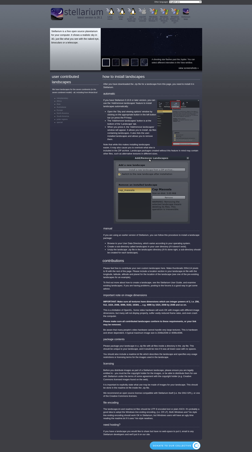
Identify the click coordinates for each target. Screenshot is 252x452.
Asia (59, 104)
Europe (60, 110)
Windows (153, 19)
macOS (142, 19)
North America (63, 113)
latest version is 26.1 (89, 17)
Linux (110, 18)
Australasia (61, 107)
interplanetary (62, 98)
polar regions (62, 119)
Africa (59, 101)
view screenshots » (188, 68)
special (60, 122)
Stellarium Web (185, 18)
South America (63, 116)
